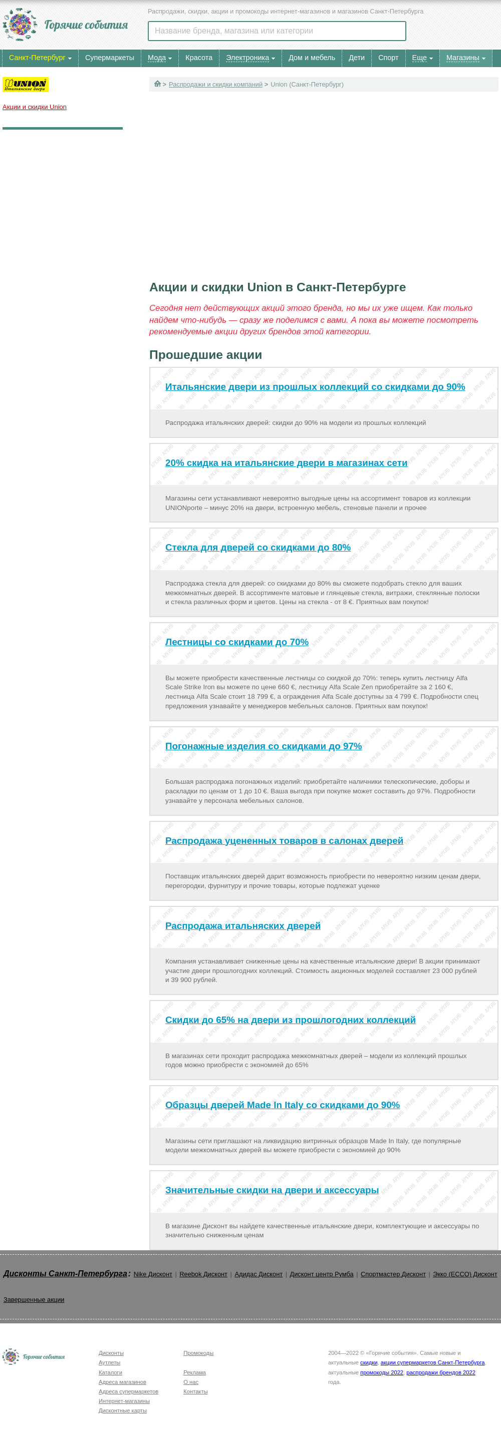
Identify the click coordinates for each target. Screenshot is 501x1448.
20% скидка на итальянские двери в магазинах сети (286, 462)
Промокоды (198, 1353)
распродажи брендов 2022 (440, 1372)
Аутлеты (109, 1362)
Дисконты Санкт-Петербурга (65, 1273)
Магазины (462, 58)
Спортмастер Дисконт (393, 1274)
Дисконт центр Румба (322, 1274)
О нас (190, 1382)
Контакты (195, 1391)
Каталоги (110, 1372)
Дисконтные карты (123, 1410)
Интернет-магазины (124, 1401)
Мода (157, 58)
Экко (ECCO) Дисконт (465, 1274)
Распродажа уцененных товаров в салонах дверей (284, 840)
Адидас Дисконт (258, 1274)
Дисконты (111, 1353)
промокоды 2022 (381, 1372)
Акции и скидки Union (35, 107)
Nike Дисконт (153, 1274)
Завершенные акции (34, 1299)
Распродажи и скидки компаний (216, 84)
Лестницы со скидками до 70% (237, 642)
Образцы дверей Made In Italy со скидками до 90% (282, 1105)
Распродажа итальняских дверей (243, 925)
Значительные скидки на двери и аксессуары (272, 1190)
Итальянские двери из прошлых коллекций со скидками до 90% (315, 386)
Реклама (194, 1372)
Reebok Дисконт (203, 1274)
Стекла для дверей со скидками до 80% (258, 547)
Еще (419, 58)
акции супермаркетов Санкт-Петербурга (433, 1362)
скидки (368, 1362)
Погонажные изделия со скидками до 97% (263, 746)
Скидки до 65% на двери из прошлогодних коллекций (290, 1020)
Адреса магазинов (122, 1382)
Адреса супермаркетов (128, 1391)
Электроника (247, 58)
